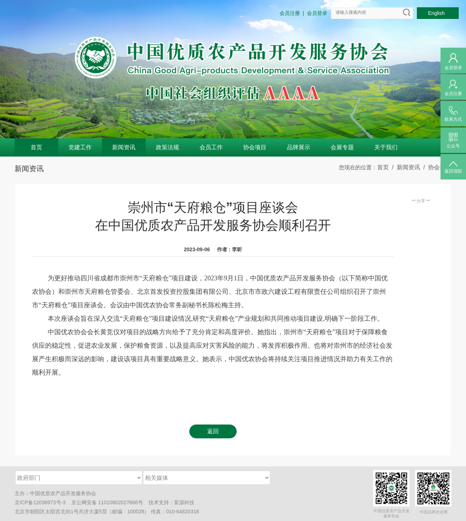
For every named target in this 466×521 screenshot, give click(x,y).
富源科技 (184, 502)
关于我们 (386, 147)
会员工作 (211, 147)
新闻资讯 (123, 147)
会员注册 (290, 13)
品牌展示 (298, 147)
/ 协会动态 (435, 167)
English (438, 13)
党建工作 (80, 147)
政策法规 (167, 147)
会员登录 (317, 13)
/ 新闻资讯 (404, 167)
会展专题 (342, 147)
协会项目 (254, 147)
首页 (36, 147)
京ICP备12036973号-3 (40, 502)
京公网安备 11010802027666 (104, 502)
